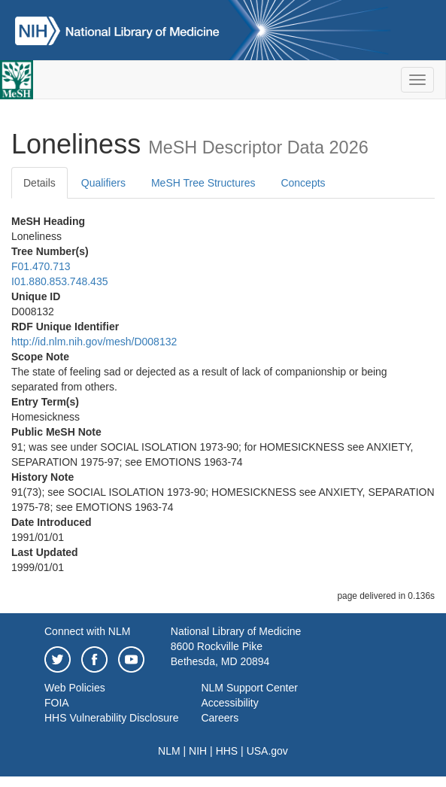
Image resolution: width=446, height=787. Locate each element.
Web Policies (74, 688)
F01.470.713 (41, 266)
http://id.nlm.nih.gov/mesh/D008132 (94, 342)
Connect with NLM (87, 631)
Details (39, 183)
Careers (219, 718)
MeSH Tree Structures (203, 183)
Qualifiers (103, 183)
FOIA (56, 703)
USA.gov (267, 751)
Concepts (303, 183)
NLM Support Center (249, 688)
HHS (227, 751)
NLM (169, 751)
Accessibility (229, 703)
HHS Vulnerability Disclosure (111, 718)
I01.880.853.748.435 (59, 281)
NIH (198, 751)
